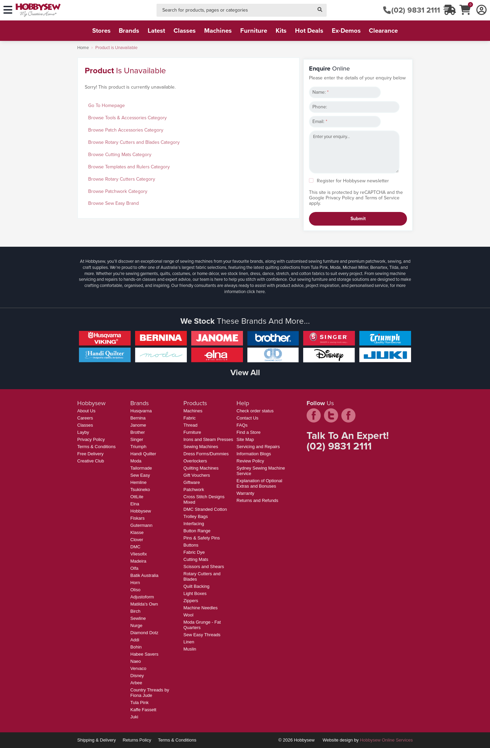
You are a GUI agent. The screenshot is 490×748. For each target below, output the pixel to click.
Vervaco (138, 668)
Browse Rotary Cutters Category (121, 179)
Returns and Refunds (257, 500)
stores (101, 30)
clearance (383, 30)
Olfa (134, 568)
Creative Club (90, 460)
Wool (188, 614)
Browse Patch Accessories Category (125, 130)
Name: (320, 92)
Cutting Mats (195, 559)
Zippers (190, 600)
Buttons (190, 545)
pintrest (348, 415)
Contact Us (247, 418)
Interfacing (193, 523)
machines (218, 30)
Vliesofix (138, 553)
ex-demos (346, 30)
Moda (136, 460)
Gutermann (141, 525)
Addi (134, 639)
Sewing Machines (200, 446)
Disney (137, 675)
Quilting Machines (200, 468)
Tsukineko (140, 489)
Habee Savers (144, 654)
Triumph (138, 446)
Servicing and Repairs (258, 446)
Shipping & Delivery (96, 740)
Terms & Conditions (96, 446)
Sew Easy (140, 475)
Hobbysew (140, 511)
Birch (135, 611)
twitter (331, 415)
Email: (319, 121)
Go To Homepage (106, 105)
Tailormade (141, 468)
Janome (138, 425)
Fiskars (137, 518)
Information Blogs (253, 453)
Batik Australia (144, 575)
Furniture (192, 432)
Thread (190, 425)
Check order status (255, 410)
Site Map (245, 439)
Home (83, 47)
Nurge (136, 625)
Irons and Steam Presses (208, 439)
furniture (253, 30)
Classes (85, 425)
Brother (137, 432)
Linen (188, 641)
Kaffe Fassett (143, 709)
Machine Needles (200, 607)
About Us (86, 410)
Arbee (136, 682)
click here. (256, 291)
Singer (136, 439)
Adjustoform (142, 596)
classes (185, 30)
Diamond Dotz (144, 632)
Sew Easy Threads (201, 634)
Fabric (189, 418)
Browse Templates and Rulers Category (129, 166)
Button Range (197, 530)
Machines (192, 410)
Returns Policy (136, 740)
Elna (134, 503)
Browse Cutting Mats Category (119, 154)
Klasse (137, 532)
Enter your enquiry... (354, 152)
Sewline (138, 618)
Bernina (138, 418)
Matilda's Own (144, 604)
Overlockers (195, 460)
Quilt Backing (196, 586)
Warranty (245, 493)
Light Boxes (195, 593)
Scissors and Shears (203, 566)
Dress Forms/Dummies (206, 453)
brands (129, 30)
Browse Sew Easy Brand (113, 203)
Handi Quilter (143, 453)
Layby (83, 432)
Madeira (138, 561)
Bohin (136, 647)
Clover (136, 539)
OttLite (136, 496)
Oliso (135, 589)
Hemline (138, 482)
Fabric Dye (194, 552)
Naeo (135, 661)
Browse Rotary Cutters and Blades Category (134, 142)
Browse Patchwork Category (117, 191)
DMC (135, 546)
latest (156, 30)
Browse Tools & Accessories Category (127, 117)
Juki (134, 716)
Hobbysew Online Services (386, 740)
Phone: (319, 106)
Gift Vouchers (196, 475)
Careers (85, 418)
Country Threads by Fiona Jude (149, 692)
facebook (314, 415)
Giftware (191, 482)
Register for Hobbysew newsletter (353, 180)
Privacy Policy (340, 197)
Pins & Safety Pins (201, 537)
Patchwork (193, 489)
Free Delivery (90, 453)
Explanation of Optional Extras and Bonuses (259, 483)
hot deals (309, 30)
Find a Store (248, 432)
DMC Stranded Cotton (205, 509)
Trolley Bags (195, 516)
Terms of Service (382, 197)
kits (281, 30)
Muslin (189, 649)
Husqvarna (141, 410)
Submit (358, 218)
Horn (135, 582)
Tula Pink (139, 702)
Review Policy (250, 460)
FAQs (242, 425)
